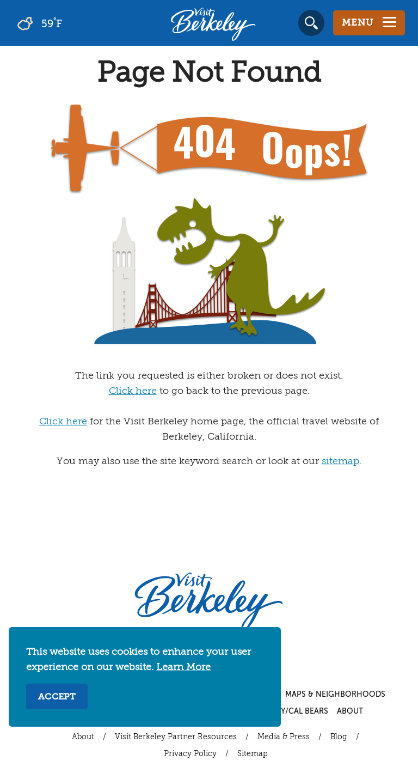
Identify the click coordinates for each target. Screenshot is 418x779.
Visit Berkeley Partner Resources (176, 737)
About (350, 711)
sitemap (340, 461)
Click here (133, 391)
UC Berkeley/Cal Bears (282, 711)
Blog (338, 737)
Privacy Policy (190, 754)
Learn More (183, 667)
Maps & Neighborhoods (335, 694)
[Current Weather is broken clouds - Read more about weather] (70, 23)
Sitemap (252, 754)
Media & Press (283, 737)
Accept (57, 697)
